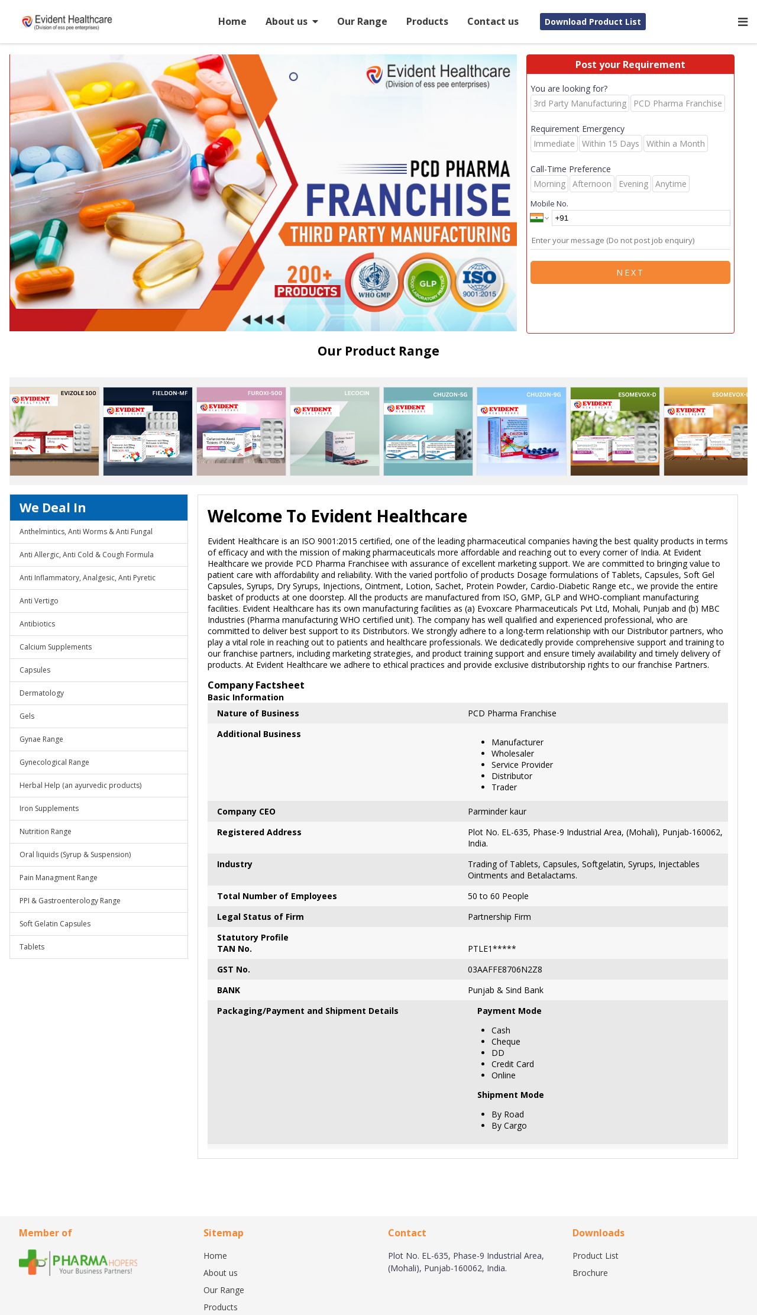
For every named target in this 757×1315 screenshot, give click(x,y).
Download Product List (593, 21)
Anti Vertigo (39, 601)
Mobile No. (549, 203)
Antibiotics (37, 624)
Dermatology (42, 693)
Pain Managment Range (59, 878)
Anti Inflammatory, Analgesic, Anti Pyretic (88, 578)
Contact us (493, 21)
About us (292, 21)
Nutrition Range (46, 831)
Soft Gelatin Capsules (55, 924)
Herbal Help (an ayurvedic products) (80, 785)
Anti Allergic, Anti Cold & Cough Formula (87, 555)
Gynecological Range (54, 762)
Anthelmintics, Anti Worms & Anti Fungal (86, 531)
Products (427, 21)
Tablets (32, 947)
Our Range (362, 21)
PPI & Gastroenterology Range (70, 901)
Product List (595, 1255)
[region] (267, 194)
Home (232, 21)
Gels (27, 716)
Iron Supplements (49, 808)
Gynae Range (41, 739)
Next (630, 272)
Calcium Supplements (56, 647)
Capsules (35, 670)
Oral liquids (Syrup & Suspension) (75, 854)
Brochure (590, 1272)
